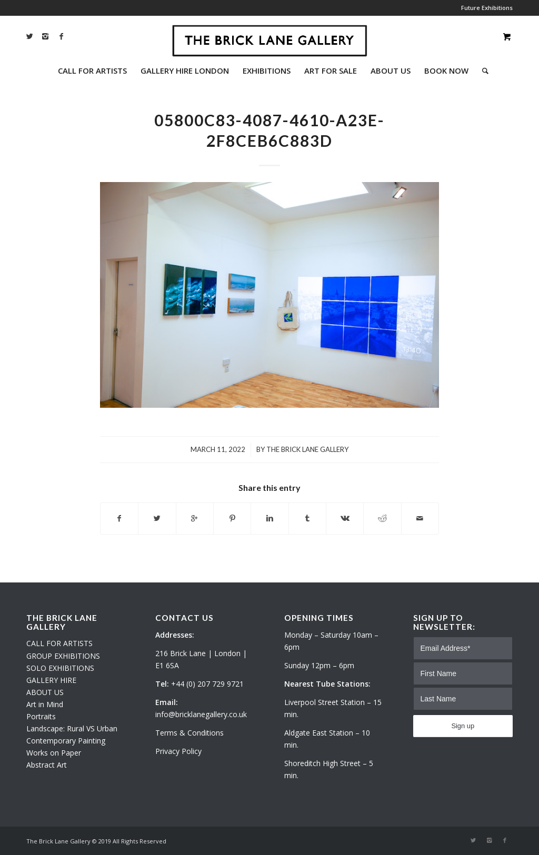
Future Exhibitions (487, 8)
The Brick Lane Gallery (307, 449)
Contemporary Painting (65, 741)
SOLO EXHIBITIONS (60, 668)
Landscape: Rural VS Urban (71, 728)
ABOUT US (45, 692)
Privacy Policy (178, 751)
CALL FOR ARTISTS (59, 643)
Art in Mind (44, 704)
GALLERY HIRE (51, 680)
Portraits (41, 716)
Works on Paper (53, 753)
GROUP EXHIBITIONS (63, 656)
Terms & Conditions (189, 733)
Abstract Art (46, 765)
